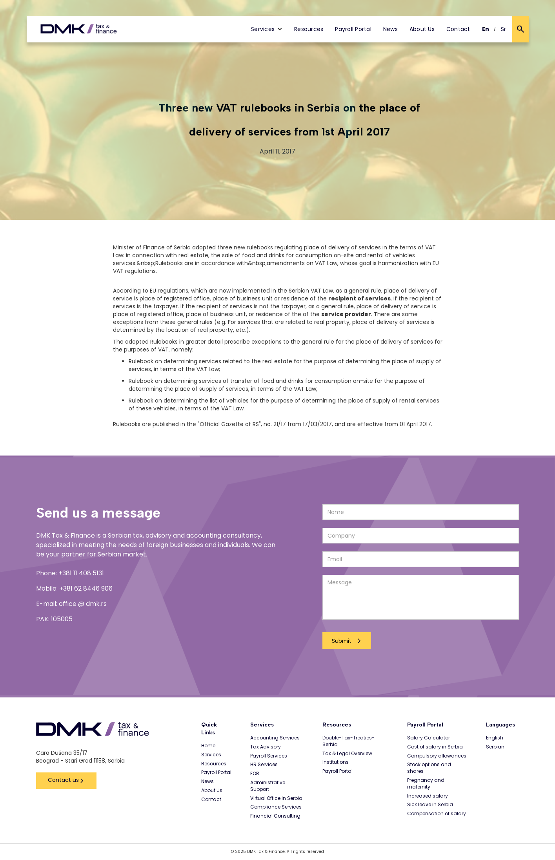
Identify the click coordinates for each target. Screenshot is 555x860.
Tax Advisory (265, 747)
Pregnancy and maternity (425, 783)
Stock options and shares (429, 767)
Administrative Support (267, 785)
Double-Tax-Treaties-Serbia (348, 741)
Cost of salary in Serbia (435, 747)
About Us (422, 29)
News (390, 29)
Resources (308, 29)
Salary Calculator (428, 738)
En (485, 29)
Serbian (495, 747)
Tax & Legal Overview (347, 753)
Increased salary (427, 796)
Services (211, 755)
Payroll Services (268, 756)
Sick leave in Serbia (430, 804)
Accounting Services (275, 738)
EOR (254, 773)
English (494, 738)
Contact (458, 29)
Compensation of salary (436, 814)
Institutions (335, 762)
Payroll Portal (353, 29)
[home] (79, 29)
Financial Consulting (275, 816)
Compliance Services (276, 807)
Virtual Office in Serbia (276, 798)
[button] (266, 29)
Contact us (63, 780)
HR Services (264, 764)
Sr (503, 29)
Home (208, 746)
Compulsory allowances (436, 756)
